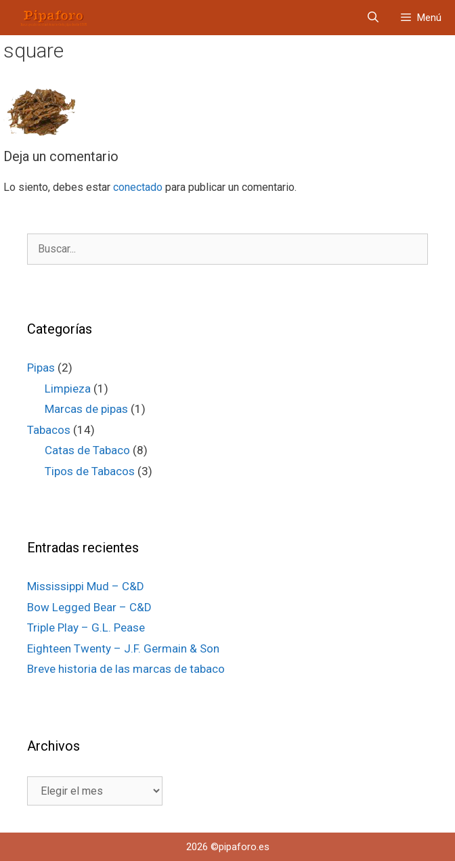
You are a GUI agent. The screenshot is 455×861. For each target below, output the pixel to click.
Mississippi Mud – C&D (85, 586)
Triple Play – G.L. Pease (86, 627)
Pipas (41, 367)
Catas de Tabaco (87, 450)
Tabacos (48, 430)
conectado (137, 187)
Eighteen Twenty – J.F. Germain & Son (123, 648)
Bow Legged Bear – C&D (89, 607)
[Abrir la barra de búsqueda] (373, 17)
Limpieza (68, 388)
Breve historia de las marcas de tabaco (126, 669)
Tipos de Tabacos (90, 471)
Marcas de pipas (86, 409)
